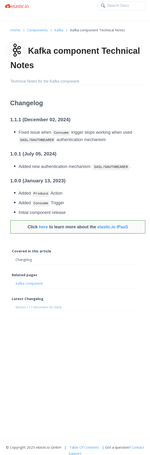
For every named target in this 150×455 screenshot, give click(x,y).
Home (15, 30)
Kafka (58, 30)
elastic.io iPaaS (112, 227)
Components (37, 30)
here (43, 227)
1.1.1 (29, 307)
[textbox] (125, 6)
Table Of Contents (84, 447)
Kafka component (29, 283)
